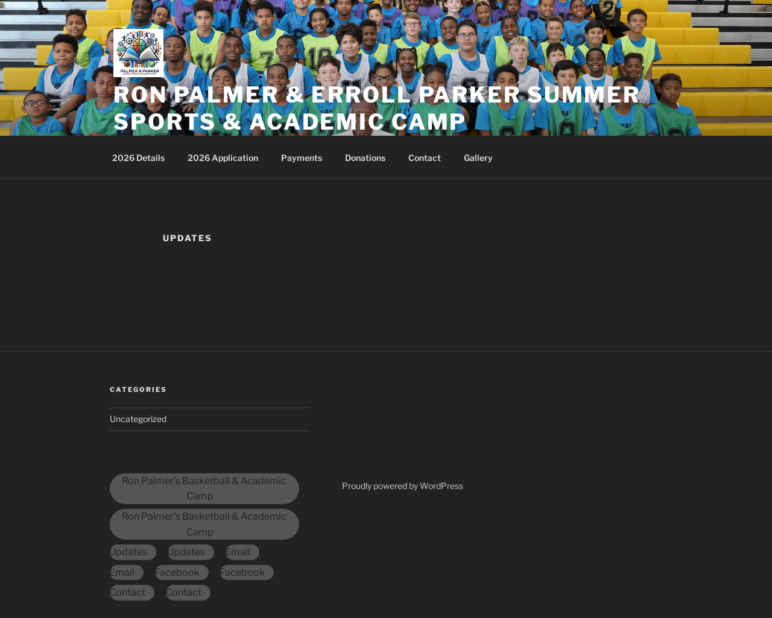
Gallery (478, 158)
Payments (301, 158)
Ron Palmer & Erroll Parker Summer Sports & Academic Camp (377, 108)
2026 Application (223, 158)
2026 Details (138, 158)
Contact (424, 158)
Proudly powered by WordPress (402, 486)
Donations (365, 158)
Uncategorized (138, 419)
